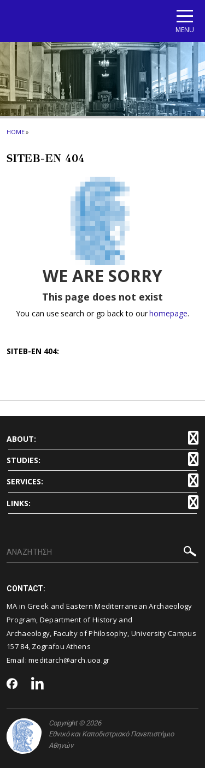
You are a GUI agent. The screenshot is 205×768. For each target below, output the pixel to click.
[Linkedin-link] (37, 684)
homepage (168, 313)
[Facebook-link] (12, 685)
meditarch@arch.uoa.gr (68, 660)
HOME (16, 132)
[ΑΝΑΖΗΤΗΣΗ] (102, 552)
